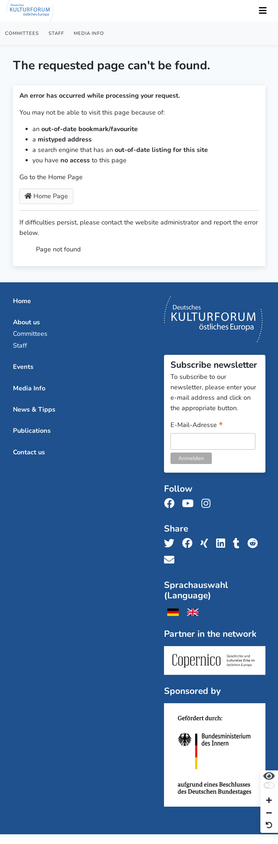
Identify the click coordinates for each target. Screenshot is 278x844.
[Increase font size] (269, 801)
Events (23, 366)
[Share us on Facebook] (189, 544)
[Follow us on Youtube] (190, 504)
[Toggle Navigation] (263, 11)
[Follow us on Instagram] (208, 504)
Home (22, 301)
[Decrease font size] (269, 813)
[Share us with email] (171, 560)
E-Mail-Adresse (196, 425)
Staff (56, 33)
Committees (22, 33)
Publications (32, 430)
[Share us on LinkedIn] (222, 544)
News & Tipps (34, 409)
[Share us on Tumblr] (238, 544)
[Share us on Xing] (206, 544)
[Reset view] (269, 825)
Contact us (29, 452)
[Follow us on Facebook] (171, 504)
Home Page (46, 196)
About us (26, 322)
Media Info (89, 33)
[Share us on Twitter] (171, 544)
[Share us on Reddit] (254, 544)
